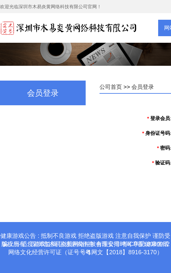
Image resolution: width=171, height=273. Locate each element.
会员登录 (142, 87)
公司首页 (111, 87)
